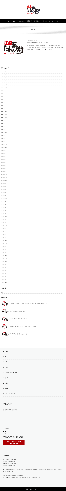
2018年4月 (3, 237)
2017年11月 (4, 243)
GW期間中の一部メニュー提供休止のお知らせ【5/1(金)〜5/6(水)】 (28, 303)
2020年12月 (4, 198)
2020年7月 (3, 201)
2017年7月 (3, 249)
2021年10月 (4, 180)
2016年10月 (4, 261)
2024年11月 (4, 114)
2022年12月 (4, 144)
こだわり (21, 21)
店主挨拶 (29, 21)
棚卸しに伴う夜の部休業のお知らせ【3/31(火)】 (23, 326)
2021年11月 (4, 177)
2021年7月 (3, 189)
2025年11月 (4, 84)
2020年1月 (3, 213)
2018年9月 (3, 228)
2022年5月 (3, 159)
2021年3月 (3, 195)
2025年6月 (3, 99)
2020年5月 (3, 204)
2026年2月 (3, 78)
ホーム (7, 21)
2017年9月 (3, 246)
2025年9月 (3, 90)
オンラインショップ (55, 21)
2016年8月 (3, 264)
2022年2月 (3, 168)
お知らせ (44, 21)
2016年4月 (3, 276)
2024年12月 (4, 111)
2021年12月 (4, 174)
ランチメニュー (7, 362)
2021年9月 (3, 183)
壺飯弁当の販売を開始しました (37, 42)
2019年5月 (3, 222)
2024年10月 (4, 117)
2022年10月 (4, 147)
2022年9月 (3, 150)
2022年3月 (3, 165)
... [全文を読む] (47, 49)
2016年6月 (3, 270)
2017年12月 (4, 240)
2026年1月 (3, 81)
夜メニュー (6, 367)
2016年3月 (3, 279)
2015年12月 (4, 282)
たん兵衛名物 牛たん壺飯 (10, 372)
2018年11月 (4, 225)
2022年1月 (3, 171)
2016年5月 (3, 273)
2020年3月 (3, 210)
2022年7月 (3, 156)
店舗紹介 (36, 21)
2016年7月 (3, 267)
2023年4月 (3, 135)
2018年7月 (3, 231)
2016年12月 (4, 255)
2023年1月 (3, 141)
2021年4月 (3, 192)
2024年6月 (3, 126)
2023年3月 (3, 138)
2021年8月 (3, 186)
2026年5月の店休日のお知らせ (18, 311)
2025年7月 (3, 96)
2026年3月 (3, 75)
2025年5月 (3, 102)
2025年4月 (3, 105)
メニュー (14, 21)
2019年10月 (4, 216)
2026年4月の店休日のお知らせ (18, 318)
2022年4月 (3, 162)
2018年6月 (3, 234)
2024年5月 (3, 129)
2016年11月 (4, 258)
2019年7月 (3, 219)
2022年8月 (3, 153)
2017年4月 (3, 252)
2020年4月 (3, 207)
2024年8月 (3, 123)
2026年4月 (3, 72)
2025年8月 (3, 93)
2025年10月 (4, 87)
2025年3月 (3, 108)
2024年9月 (3, 120)
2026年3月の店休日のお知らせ (18, 334)
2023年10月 (4, 132)
